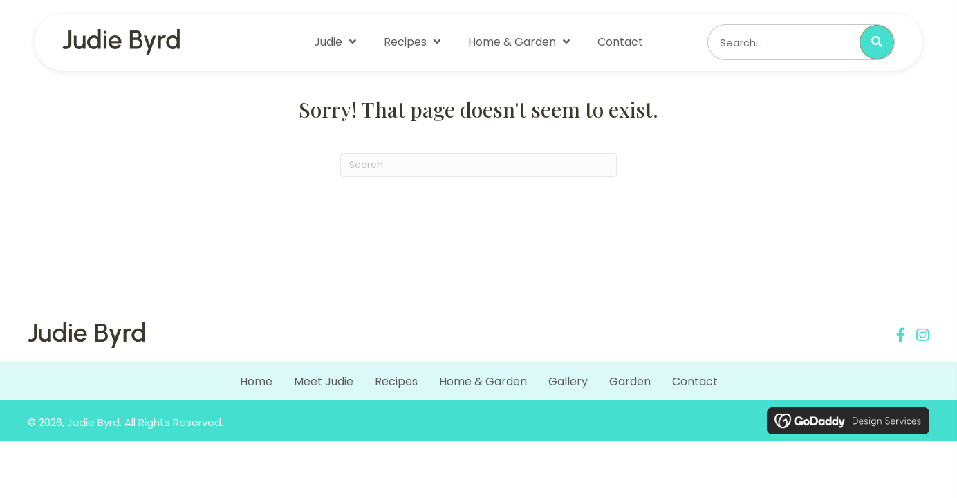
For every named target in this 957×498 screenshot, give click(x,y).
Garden (630, 381)
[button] (900, 335)
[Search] (478, 165)
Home (256, 381)
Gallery (568, 381)
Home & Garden (483, 381)
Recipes (396, 381)
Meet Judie (323, 381)
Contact (695, 381)
